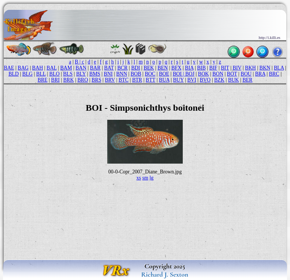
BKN (264, 68)
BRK (68, 80)
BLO (54, 74)
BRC (274, 74)
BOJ (189, 74)
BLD (13, 74)
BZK (219, 80)
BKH (250, 68)
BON (218, 74)
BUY (178, 80)
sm (145, 178)
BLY (81, 74)
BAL (51, 68)
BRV (110, 80)
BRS (97, 80)
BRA (260, 74)
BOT (232, 74)
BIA (189, 68)
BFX (176, 68)
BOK (203, 74)
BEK (148, 68)
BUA (164, 80)
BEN (162, 68)
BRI (55, 80)
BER (247, 80)
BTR (137, 80)
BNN (121, 74)
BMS (94, 74)
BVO (205, 80)
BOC (150, 74)
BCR (122, 68)
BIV (237, 68)
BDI (135, 68)
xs (138, 178)
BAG (23, 68)
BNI (108, 74)
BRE (42, 80)
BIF (213, 68)
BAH (37, 68)
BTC (123, 80)
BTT (150, 80)
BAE (9, 68)
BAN (81, 68)
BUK (233, 80)
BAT (109, 68)
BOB (136, 74)
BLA (279, 68)
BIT (225, 68)
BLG (27, 74)
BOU (246, 74)
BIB (201, 68)
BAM (66, 68)
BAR (95, 68)
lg (152, 178)
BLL (41, 74)
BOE (164, 74)
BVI (191, 80)
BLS (67, 74)
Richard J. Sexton (164, 274)
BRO (82, 80)
